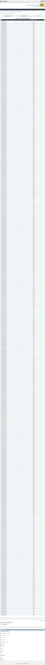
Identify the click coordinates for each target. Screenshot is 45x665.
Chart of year (3, 639)
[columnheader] (12, 19)
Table (2, 652)
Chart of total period (4, 641)
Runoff (2, 657)
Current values (3, 635)
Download (2, 646)
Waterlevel (3, 659)
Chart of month (3, 637)
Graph (2, 650)
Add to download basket (5, 623)
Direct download (4, 624)
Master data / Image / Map (5, 633)
